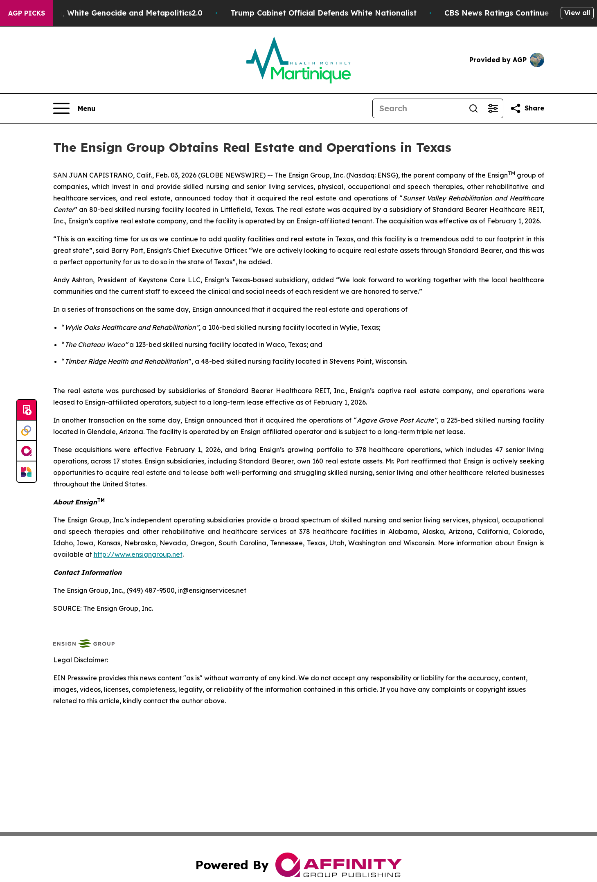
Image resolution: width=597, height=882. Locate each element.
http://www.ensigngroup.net (138, 554)
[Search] (418, 108)
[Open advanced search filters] (493, 108)
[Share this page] (527, 108)
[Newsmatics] (26, 471)
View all (577, 13)
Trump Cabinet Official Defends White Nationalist (331, 13)
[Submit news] (26, 410)
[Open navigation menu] (74, 108)
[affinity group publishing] (26, 451)
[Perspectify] (26, 431)
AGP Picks (26, 13)
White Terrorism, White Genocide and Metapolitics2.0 (110, 13)
